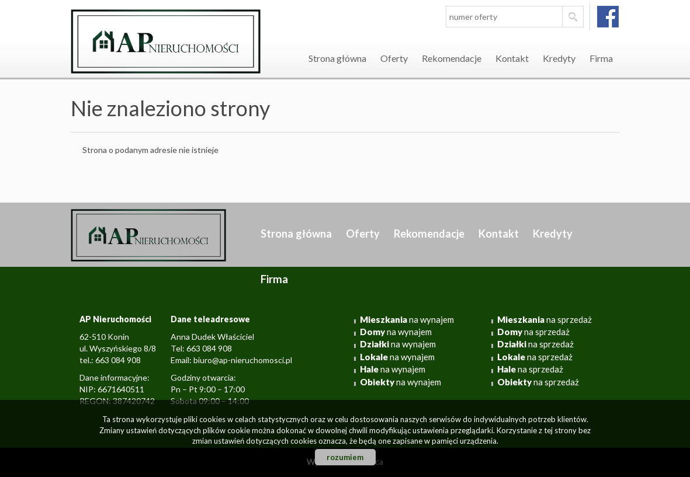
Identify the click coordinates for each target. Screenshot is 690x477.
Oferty (394, 58)
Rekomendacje (451, 58)
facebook (608, 16)
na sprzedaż (544, 319)
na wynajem (407, 319)
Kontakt (512, 58)
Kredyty (559, 58)
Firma (601, 58)
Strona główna (337, 58)
